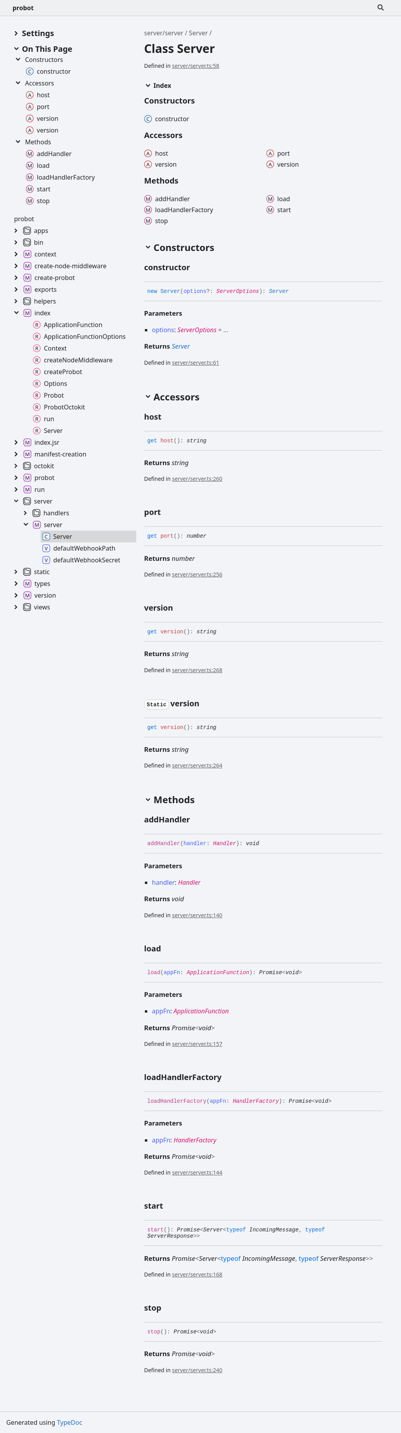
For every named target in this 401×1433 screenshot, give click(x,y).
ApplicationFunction (218, 972)
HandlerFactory (256, 1101)
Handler (224, 843)
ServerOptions (237, 291)
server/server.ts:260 (197, 478)
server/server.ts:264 (197, 765)
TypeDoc (69, 1422)
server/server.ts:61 (195, 362)
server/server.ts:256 (197, 574)
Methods (32, 142)
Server (198, 33)
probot (23, 8)
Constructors (38, 59)
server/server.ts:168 (197, 1274)
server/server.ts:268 (197, 670)
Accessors (34, 83)
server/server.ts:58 (195, 65)
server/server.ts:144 (197, 1172)
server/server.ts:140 (197, 915)
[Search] (380, 8)
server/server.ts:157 (197, 1043)
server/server (163, 33)
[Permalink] (197, 268)
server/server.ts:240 (197, 1370)
